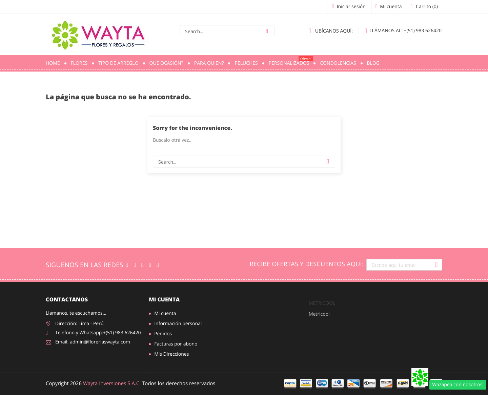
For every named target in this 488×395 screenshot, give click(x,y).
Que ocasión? (166, 63)
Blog (373, 63)
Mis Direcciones (171, 354)
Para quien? (209, 63)
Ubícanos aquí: (331, 30)
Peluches (246, 63)
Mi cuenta (164, 299)
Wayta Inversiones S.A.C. (112, 383)
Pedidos (163, 334)
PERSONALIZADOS (291, 61)
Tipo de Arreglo (118, 63)
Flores (79, 63)
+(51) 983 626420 (403, 30)
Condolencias (338, 63)
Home (53, 63)
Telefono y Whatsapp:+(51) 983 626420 (98, 333)
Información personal (178, 323)
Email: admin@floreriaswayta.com (92, 342)
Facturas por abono (175, 344)
